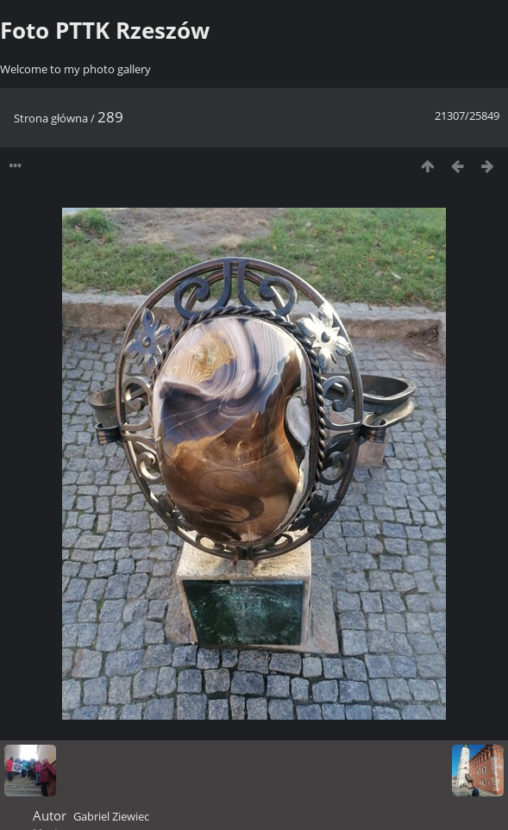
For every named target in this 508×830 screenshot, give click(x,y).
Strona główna (51, 118)
